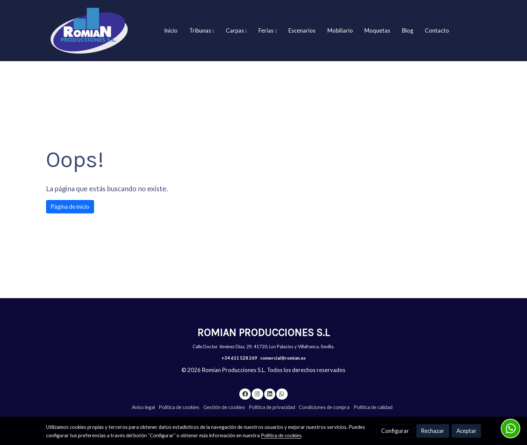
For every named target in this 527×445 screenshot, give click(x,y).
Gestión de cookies (224, 407)
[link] (89, 30)
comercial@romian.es (283, 358)
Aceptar (466, 430)
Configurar (395, 430)
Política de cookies (179, 407)
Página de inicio (69, 206)
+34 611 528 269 (239, 358)
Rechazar (432, 430)
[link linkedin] (269, 393)
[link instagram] (257, 393)
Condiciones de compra (324, 407)
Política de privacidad (272, 407)
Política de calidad (373, 407)
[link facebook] (245, 393)
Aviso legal (143, 407)
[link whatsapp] (282, 393)
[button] (202, 30)
